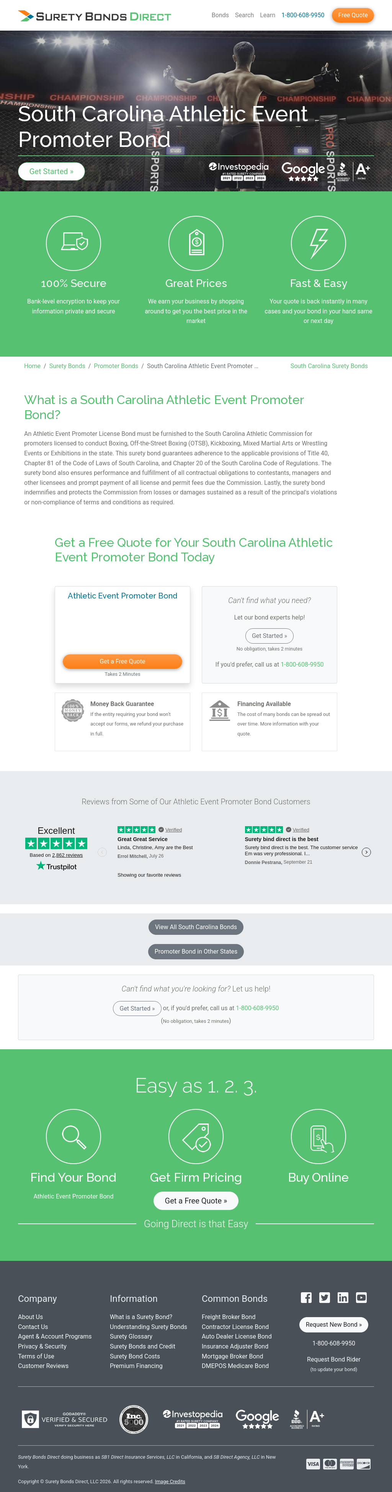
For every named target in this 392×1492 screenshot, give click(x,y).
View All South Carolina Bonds (196, 927)
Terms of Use (36, 1356)
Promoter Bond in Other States (196, 951)
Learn (267, 15)
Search (244, 15)
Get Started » (51, 171)
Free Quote (353, 15)
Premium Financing (136, 1366)
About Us (30, 1317)
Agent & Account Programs (55, 1336)
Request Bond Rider (334, 1359)
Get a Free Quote (122, 661)
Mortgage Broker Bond (232, 1356)
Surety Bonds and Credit (142, 1346)
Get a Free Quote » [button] (196, 1200)
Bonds (220, 15)
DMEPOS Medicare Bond (235, 1366)
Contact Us (33, 1327)
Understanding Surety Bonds (148, 1327)
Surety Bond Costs (135, 1356)
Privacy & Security (42, 1346)
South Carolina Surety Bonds (329, 366)
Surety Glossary (131, 1336)
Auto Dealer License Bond (237, 1336)
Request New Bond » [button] (334, 1324)
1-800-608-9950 (302, 15)
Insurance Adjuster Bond (235, 1346)
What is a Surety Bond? (141, 1317)
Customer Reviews (43, 1366)
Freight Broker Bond (228, 1317)
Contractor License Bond (235, 1327)
